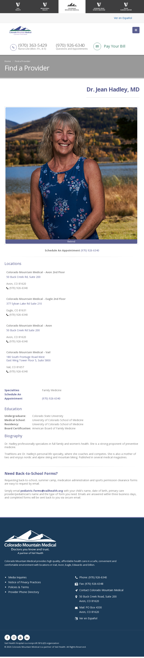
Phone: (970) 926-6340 (93, 578)
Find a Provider (22, 61)
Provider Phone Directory (23, 593)
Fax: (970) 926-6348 (91, 585)
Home (7, 61)
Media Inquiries (17, 578)
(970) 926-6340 (90, 251)
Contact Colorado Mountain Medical (101, 591)
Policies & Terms (18, 588)
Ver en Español (123, 18)
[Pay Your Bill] (116, 50)
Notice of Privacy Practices (24, 583)
